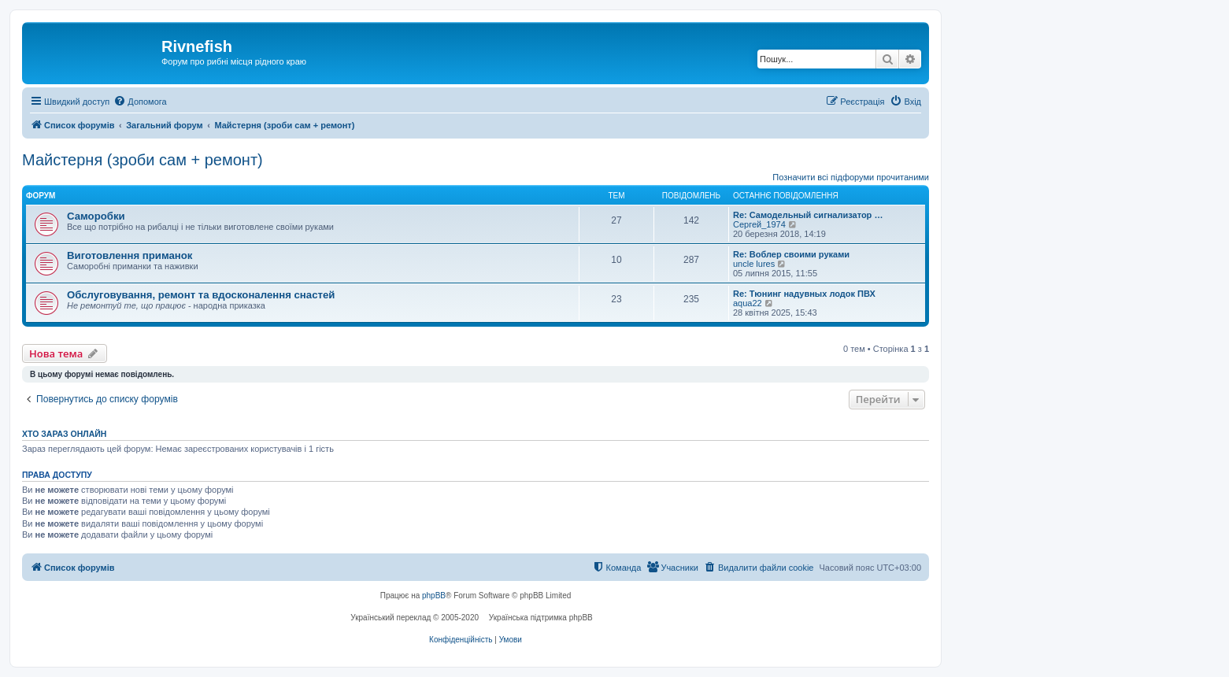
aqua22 (747, 303)
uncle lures (754, 263)
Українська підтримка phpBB (541, 617)
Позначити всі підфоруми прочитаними (850, 177)
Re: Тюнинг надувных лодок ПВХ (804, 293)
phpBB (434, 595)
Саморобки (96, 216)
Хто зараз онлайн (64, 433)
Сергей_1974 (759, 224)
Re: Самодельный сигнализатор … (808, 215)
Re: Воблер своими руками (791, 254)
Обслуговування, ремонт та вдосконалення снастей (201, 295)
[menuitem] (139, 101)
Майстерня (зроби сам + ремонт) (142, 159)
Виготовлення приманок (129, 255)
